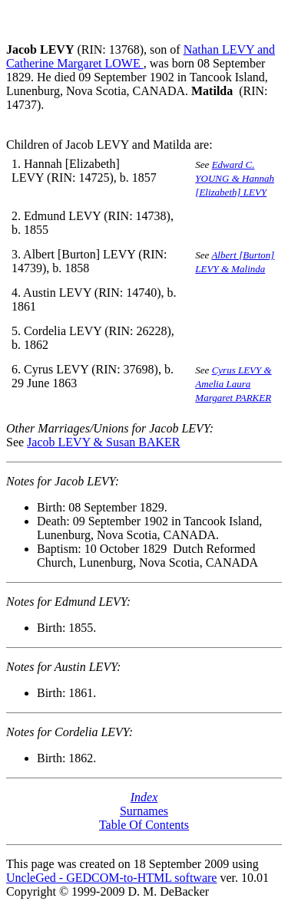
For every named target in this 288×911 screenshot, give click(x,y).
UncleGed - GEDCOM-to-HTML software (111, 877)
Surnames (144, 810)
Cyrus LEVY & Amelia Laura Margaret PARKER (233, 383)
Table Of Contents (144, 824)
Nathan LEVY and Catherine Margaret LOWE (140, 56)
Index (144, 797)
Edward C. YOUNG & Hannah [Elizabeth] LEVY (234, 178)
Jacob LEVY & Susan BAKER (103, 442)
